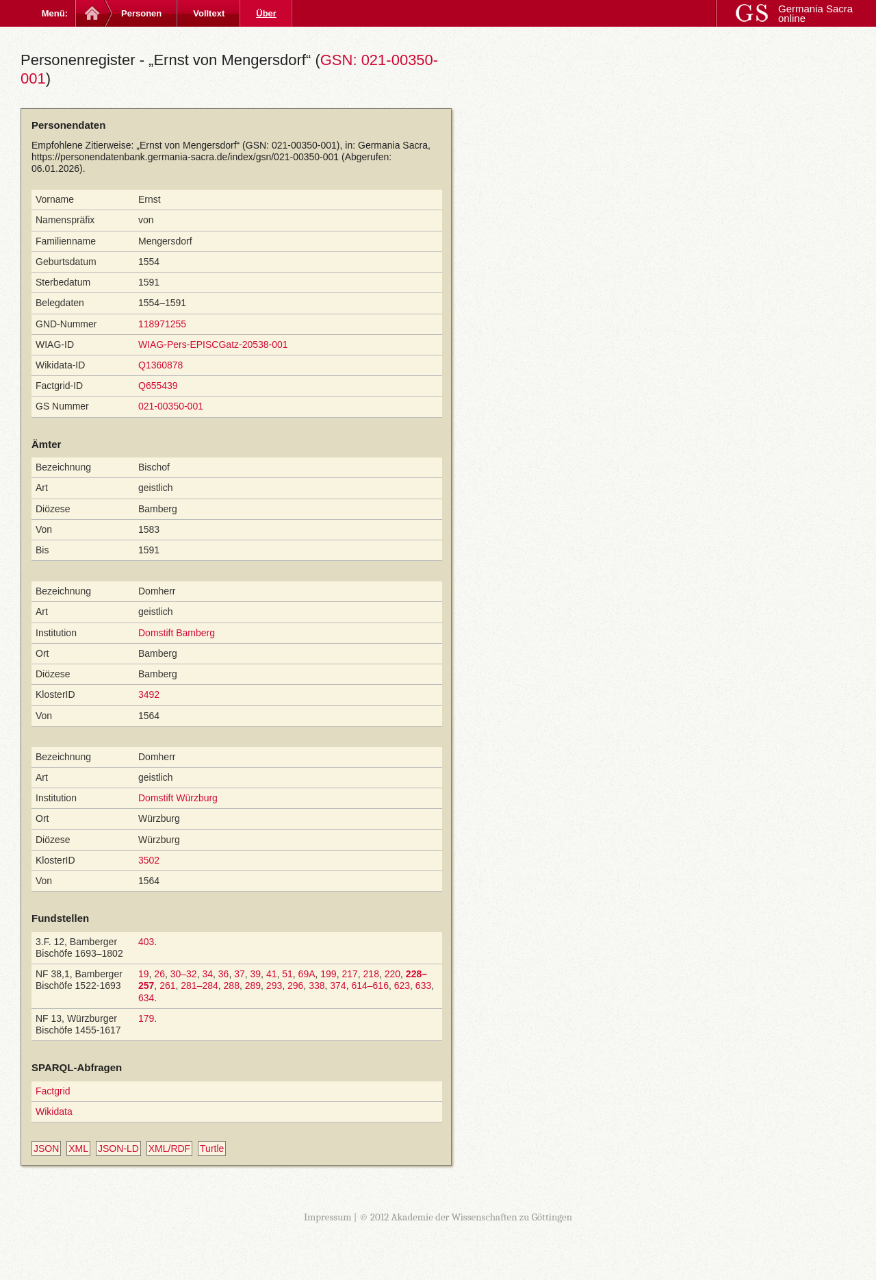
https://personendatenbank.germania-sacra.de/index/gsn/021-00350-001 (185, 156)
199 (328, 973)
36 (223, 973)
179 (146, 1018)
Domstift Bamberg (176, 632)
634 (146, 997)
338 (316, 985)
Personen (141, 13)
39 (255, 973)
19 (143, 973)
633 (423, 985)
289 (253, 985)
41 (271, 973)
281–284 (199, 985)
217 (349, 973)
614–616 (370, 985)
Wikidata (54, 1111)
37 (239, 973)
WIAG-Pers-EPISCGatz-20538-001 (213, 344)
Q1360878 (160, 365)
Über (266, 13)
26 (159, 973)
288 (232, 985)
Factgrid (53, 1091)
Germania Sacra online (815, 13)
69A (306, 973)
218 (371, 973)
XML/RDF (169, 1148)
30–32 (183, 973)
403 (146, 941)
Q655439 (158, 385)
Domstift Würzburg (178, 797)
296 (295, 985)
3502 (148, 860)
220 (392, 973)
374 (338, 985)
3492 (148, 694)
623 (402, 985)
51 (287, 973)
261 (167, 985)
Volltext (208, 13)
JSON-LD (118, 1148)
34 (207, 973)
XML (78, 1148)
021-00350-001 (170, 406)
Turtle (212, 1148)
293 (274, 985)
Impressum (328, 1217)
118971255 (162, 323)
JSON (46, 1148)
